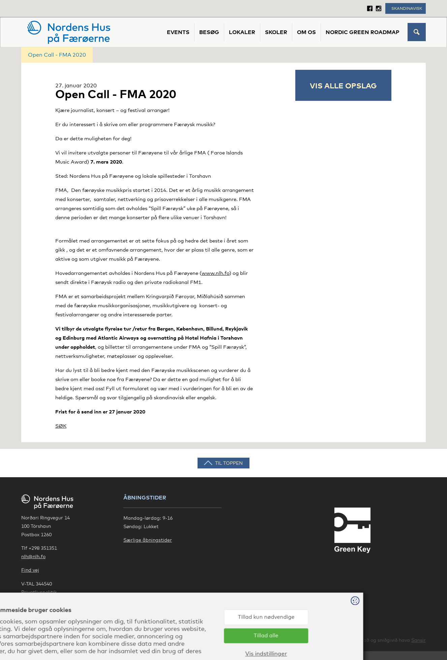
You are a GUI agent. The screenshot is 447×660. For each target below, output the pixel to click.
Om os (306, 32)
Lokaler (242, 32)
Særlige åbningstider (147, 540)
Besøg (209, 32)
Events (178, 32)
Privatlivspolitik (39, 592)
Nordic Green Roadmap (362, 32)
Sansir (418, 640)
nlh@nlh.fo (33, 556)
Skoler (276, 32)
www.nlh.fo (215, 273)
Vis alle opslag (343, 85)
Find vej (30, 570)
